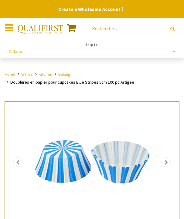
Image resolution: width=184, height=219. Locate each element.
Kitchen (45, 74)
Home (10, 74)
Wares (27, 74)
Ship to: (92, 44)
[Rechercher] (172, 28)
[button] (18, 162)
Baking (64, 74)
